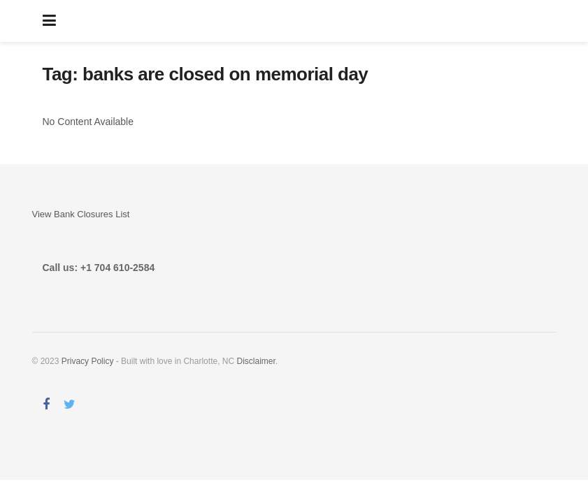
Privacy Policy (88, 361)
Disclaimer (255, 361)
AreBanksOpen (304, 21)
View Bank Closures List (81, 214)
